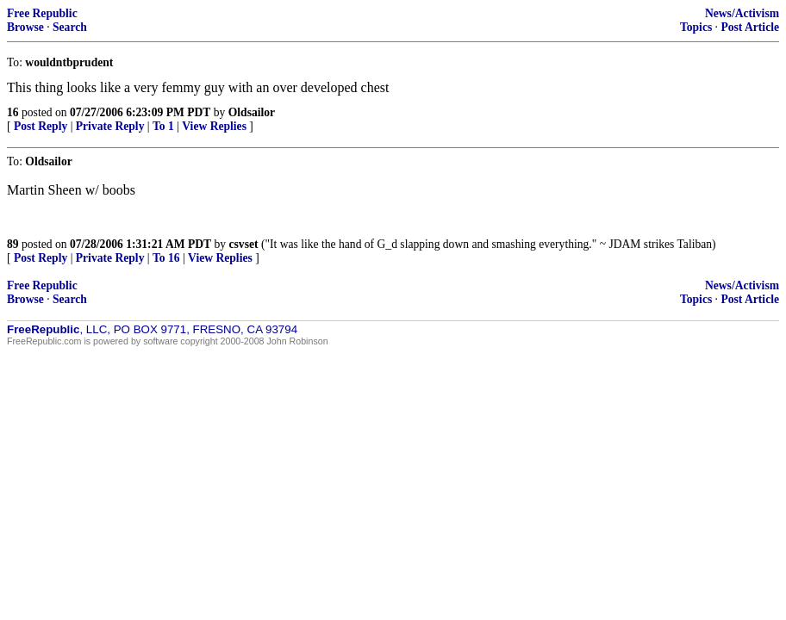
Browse (25, 27)
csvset (244, 244)
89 (13, 244)
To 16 (166, 257)
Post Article (749, 27)
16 (13, 112)
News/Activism (742, 13)
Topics (696, 27)
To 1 (163, 126)
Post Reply (40, 126)
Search (70, 27)
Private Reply (110, 126)
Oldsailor (251, 112)
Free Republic (42, 13)
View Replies (214, 126)
